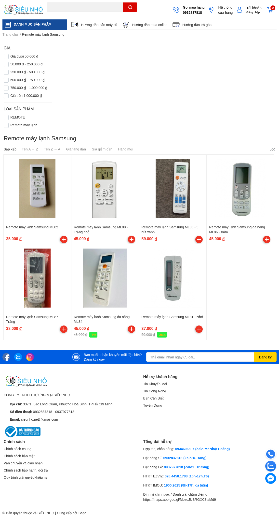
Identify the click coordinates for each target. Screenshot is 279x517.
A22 (57, 14)
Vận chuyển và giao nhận (23, 463)
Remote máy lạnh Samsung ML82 (32, 227)
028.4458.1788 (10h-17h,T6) (187, 476)
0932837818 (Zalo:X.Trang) (185, 458)
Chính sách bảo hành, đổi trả (26, 470)
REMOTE (108, 14)
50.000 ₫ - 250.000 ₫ (26, 64)
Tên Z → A (52, 149)
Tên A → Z (30, 149)
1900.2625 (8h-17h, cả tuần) (186, 485)
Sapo (83, 513)
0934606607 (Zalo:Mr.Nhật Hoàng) (202, 449)
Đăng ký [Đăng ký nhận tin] (265, 357)
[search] (130, 7)
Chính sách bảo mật (19, 456)
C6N (50, 14)
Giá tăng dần (76, 149)
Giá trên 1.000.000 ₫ (26, 95)
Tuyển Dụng (152, 405)
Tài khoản (254, 8)
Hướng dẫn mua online (150, 25)
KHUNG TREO (89, 14)
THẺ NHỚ (70, 14)
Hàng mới (125, 149)
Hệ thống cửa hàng (225, 10)
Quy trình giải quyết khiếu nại (26, 477)
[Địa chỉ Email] (211, 357)
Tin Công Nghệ (154, 391)
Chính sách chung (17, 449)
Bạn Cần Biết (153, 398)
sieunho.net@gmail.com (39, 419)
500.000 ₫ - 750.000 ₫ (27, 80)
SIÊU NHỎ (46, 513)
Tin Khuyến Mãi (155, 384)
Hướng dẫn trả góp (197, 25)
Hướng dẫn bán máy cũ (99, 25)
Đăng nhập (253, 12)
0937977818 (64, 412)
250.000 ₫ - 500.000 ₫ (27, 72)
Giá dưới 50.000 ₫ (24, 56)
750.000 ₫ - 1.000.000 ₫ (28, 88)
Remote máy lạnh (23, 125)
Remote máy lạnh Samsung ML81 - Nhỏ (172, 317)
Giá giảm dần (102, 149)
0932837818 (192, 12)
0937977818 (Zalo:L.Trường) (186, 467)
